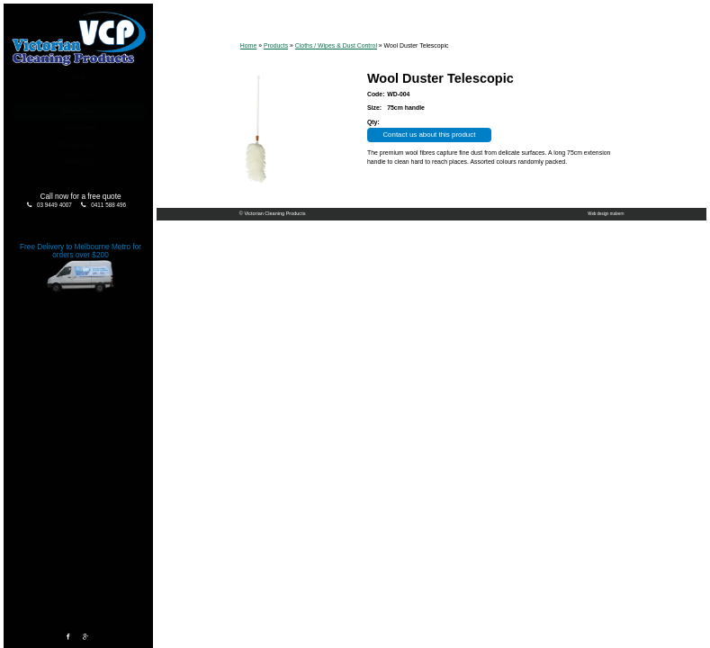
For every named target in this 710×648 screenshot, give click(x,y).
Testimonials (78, 145)
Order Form (78, 127)
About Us (78, 94)
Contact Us (77, 161)
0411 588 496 (108, 205)
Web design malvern (606, 214)
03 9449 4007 (54, 205)
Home (77, 77)
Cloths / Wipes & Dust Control (336, 45)
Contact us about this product (428, 134)
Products (75, 110)
